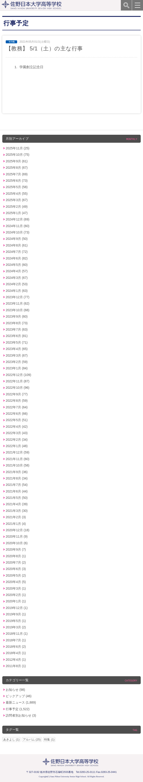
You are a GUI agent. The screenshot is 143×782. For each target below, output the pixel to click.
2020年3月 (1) (16, 588)
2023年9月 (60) (17, 316)
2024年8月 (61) (17, 245)
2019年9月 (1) (16, 614)
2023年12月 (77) (17, 297)
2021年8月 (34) (17, 478)
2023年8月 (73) (17, 323)
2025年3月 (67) (17, 200)
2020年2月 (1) (16, 595)
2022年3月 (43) (17, 433)
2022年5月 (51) (17, 420)
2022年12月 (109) (18, 375)
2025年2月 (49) (17, 206)
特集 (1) (49, 739)
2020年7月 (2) (16, 562)
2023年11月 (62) (17, 303)
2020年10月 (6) (17, 543)
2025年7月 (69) (17, 174)
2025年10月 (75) (17, 154)
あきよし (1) (11, 739)
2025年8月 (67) (17, 167)
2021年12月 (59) (17, 452)
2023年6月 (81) (17, 336)
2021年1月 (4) (16, 524)
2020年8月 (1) (16, 556)
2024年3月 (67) (17, 278)
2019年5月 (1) (16, 621)
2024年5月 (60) (17, 265)
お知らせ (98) (15, 689)
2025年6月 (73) (17, 180)
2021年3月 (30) (17, 511)
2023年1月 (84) (17, 368)
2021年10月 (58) (17, 465)
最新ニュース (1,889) (21, 702)
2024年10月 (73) (17, 232)
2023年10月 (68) (17, 310)
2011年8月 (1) (16, 666)
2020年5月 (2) (16, 575)
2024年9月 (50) (17, 239)
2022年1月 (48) (17, 446)
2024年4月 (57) (17, 271)
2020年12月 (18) (17, 530)
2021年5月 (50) (17, 498)
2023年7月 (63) (17, 329)
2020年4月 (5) (16, 582)
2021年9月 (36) (17, 472)
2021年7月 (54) (17, 485)
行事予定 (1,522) (17, 709)
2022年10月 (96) (17, 387)
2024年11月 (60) (17, 226)
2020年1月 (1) (16, 601)
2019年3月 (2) (16, 627)
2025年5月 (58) (17, 187)
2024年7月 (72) (17, 252)
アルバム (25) (32, 739)
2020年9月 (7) (16, 549)
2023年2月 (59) (17, 362)
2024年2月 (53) (17, 284)
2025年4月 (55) (17, 193)
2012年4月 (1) (16, 659)
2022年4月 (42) (17, 426)
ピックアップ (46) (19, 696)
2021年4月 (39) (17, 504)
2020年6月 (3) (16, 569)
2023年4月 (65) (17, 349)
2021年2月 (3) (16, 517)
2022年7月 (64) (17, 407)
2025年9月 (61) (17, 161)
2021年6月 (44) (17, 491)
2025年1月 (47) (17, 213)
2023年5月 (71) (17, 342)
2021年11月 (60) (17, 459)
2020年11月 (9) (17, 536)
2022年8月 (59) (17, 400)
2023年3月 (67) (17, 355)
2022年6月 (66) (17, 413)
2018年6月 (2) (16, 646)
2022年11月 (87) (17, 381)
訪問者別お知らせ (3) (21, 715)
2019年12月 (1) (17, 608)
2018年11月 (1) (17, 633)
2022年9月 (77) (17, 394)
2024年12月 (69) (17, 219)
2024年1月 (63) (17, 291)
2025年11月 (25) (17, 148)
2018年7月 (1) (16, 640)
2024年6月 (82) (17, 258)
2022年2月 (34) (17, 439)
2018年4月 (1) (16, 653)
